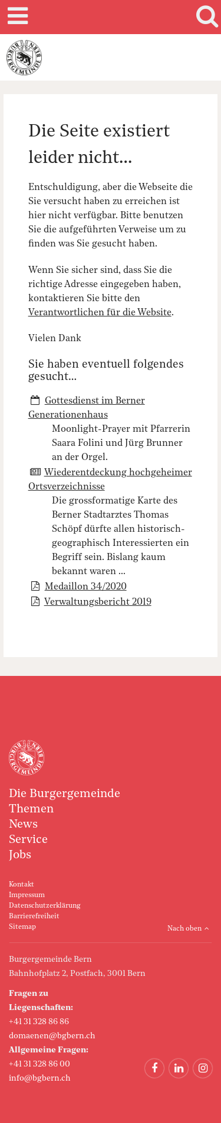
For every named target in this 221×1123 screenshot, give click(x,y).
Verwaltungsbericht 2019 (97, 602)
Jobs (20, 855)
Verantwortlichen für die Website (99, 313)
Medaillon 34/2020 (86, 587)
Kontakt (21, 884)
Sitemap (22, 927)
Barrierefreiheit (34, 916)
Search (205, 17)
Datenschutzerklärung (44, 905)
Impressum (27, 895)
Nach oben (184, 928)
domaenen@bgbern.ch (52, 1036)
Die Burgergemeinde (64, 794)
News (23, 825)
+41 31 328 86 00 (39, 1064)
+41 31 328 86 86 (39, 1022)
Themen (31, 809)
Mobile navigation (16, 17)
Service (28, 840)
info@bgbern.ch (40, 1078)
